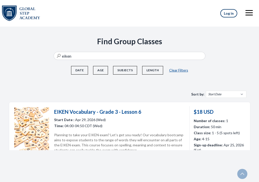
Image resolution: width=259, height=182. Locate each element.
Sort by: (197, 94)
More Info (217, 162)
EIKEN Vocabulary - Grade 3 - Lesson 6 (97, 112)
